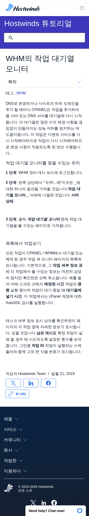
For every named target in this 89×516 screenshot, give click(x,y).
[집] (23, 8)
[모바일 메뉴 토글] (82, 8)
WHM (21, 93)
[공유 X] (13, 383)
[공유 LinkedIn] (30, 383)
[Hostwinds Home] (8, 489)
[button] (55, 509)
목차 (44, 81)
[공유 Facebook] (48, 383)
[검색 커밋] (10, 37)
